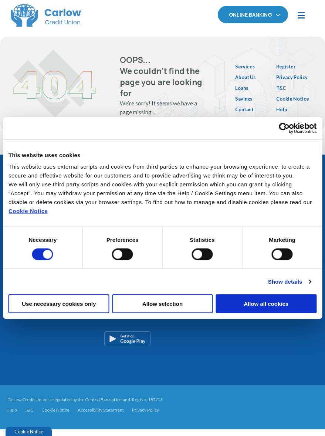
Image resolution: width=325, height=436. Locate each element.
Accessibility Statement (101, 416)
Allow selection (162, 304)
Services (246, 64)
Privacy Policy (145, 416)
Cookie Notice (28, 211)
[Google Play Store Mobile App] (165, 345)
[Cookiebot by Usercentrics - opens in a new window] (284, 127)
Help (284, 112)
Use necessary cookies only (59, 304)
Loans (242, 85)
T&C (283, 83)
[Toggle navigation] (301, 15)
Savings (245, 96)
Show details (285, 281)
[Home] (35, 15)
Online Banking (250, 14)
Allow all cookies (266, 304)
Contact (246, 106)
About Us (247, 75)
